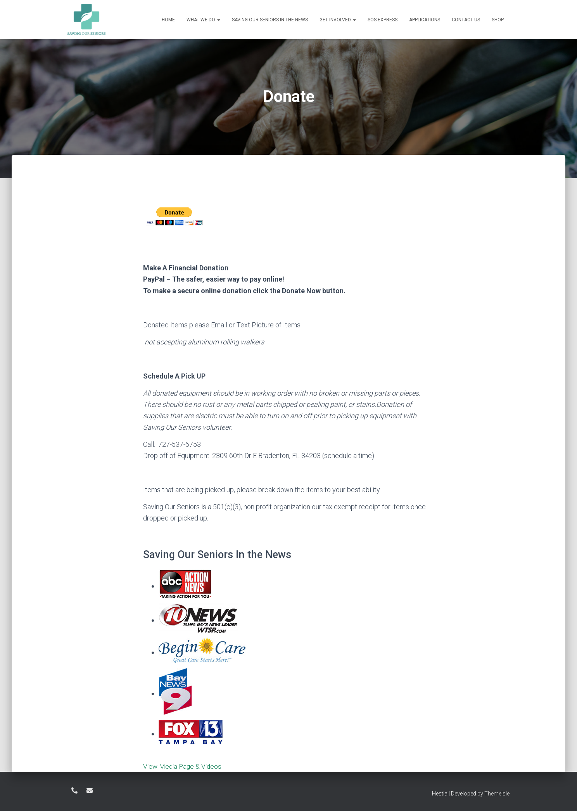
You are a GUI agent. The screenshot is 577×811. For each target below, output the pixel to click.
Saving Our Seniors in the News (270, 19)
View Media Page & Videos (184, 766)
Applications (424, 19)
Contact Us (466, 19)
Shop (498, 19)
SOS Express (382, 19)
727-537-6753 (74, 790)
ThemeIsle (497, 793)
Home (168, 19)
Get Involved (338, 19)
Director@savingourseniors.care (90, 790)
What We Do (203, 19)
